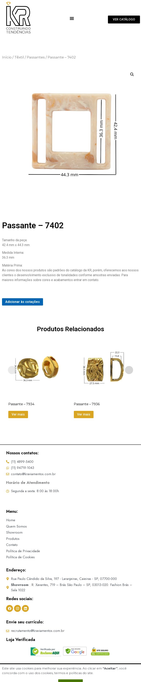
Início (7, 57)
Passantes (36, 57)
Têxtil (19, 57)
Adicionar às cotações (22, 302)
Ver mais (18, 414)
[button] (72, 18)
